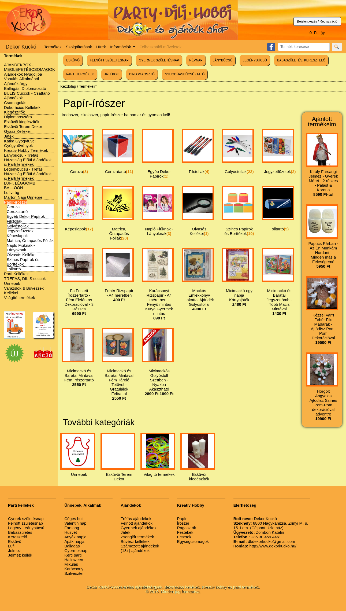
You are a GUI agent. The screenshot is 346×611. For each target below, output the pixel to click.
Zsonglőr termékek (137, 537)
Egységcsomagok (193, 541)
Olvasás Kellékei (21, 254)
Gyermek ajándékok (138, 527)
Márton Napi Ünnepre (23, 197)
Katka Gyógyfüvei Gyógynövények (20, 143)
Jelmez (14, 550)
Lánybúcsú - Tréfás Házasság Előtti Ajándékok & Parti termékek (28, 160)
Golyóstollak (18, 226)
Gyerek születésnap (26, 518)
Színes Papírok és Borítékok (23, 261)
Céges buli (73, 518)
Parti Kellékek (16, 273)
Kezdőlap (68, 86)
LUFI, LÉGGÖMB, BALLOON (20, 185)
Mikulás (71, 564)
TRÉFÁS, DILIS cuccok (25, 278)
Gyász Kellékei (17, 131)
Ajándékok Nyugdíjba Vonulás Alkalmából (23, 76)
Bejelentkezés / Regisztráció (317, 21)
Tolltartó (14, 269)
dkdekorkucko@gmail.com (264, 541)
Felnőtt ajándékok (136, 523)
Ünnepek (12, 283)
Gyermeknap (75, 550)
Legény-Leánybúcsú (26, 527)
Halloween (73, 559)
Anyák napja (75, 537)
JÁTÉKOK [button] (111, 74)
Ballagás (72, 546)
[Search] (304, 47)
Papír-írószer (15, 202)
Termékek (53, 47)
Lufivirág (11, 192)
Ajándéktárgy (16, 83)
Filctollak (14, 221)
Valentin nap (75, 523)
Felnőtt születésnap (25, 523)
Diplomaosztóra (18, 117)
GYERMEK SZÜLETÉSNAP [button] (159, 60)
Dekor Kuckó (21, 47)
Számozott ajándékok (140, 546)
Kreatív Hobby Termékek (26, 150)
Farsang (71, 527)
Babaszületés (20, 532)
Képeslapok (17, 235)
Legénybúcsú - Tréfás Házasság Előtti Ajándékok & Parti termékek (28, 174)
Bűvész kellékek (135, 541)
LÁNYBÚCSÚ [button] (222, 60)
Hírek (101, 47)
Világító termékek (19, 297)
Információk (121, 47)
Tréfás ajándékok (136, 518)
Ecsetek (184, 537)
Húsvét (70, 532)
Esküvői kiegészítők (21, 121)
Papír (182, 518)
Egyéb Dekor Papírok (26, 216)
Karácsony (73, 568)
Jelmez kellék (20, 555)
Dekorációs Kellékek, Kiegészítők (23, 109)
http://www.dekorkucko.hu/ (264, 546)
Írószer (183, 523)
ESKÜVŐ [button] (73, 60)
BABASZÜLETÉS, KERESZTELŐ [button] (301, 60)
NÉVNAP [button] (195, 60)
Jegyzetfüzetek (20, 231)
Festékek (185, 532)
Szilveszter (74, 573)
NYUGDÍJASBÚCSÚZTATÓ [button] (184, 74)
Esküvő (14, 541)
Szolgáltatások (79, 47)
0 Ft (317, 32)
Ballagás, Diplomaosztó (25, 88)
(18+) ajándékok (135, 550)
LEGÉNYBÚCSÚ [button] (255, 60)
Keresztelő (17, 537)
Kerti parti (72, 555)
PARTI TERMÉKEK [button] (80, 74)
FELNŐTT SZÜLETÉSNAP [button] (109, 60)
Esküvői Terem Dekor (23, 126)
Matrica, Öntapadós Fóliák (30, 240)
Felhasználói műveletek (160, 47)
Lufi (11, 546)
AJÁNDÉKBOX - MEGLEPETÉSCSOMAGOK (29, 67)
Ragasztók (186, 527)
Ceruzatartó (17, 211)
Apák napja (74, 541)
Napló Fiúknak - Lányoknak (21, 247)
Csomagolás (15, 102)
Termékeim (88, 86)
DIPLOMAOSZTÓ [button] (142, 74)
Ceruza (13, 206)
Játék (9, 136)
